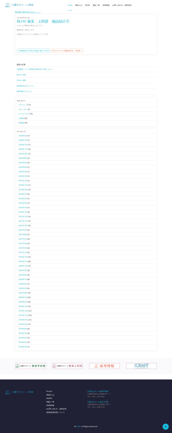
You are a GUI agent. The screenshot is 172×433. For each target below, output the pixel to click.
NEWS (87, 5)
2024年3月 (23, 194)
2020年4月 (23, 293)
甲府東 (21, 123)
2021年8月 (23, 234)
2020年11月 (23, 261)
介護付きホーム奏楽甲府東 (97, 391)
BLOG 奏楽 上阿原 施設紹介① (43, 21)
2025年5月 (23, 162)
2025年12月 (23, 144)
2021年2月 (23, 248)
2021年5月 (23, 239)
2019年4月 (23, 347)
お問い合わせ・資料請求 (122, 5)
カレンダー (23, 109)
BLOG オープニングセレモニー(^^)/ (33, 50)
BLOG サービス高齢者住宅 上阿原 (67, 50)
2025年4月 (23, 167)
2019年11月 (23, 315)
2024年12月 (23, 185)
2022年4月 (23, 203)
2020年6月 (23, 284)
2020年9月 (23, 270)
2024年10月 (23, 189)
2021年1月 (23, 252)
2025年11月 (23, 149)
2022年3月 (23, 207)
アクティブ (23, 105)
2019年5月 (23, 342)
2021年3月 (23, 243)
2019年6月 (23, 338)
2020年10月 (23, 266)
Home (70, 5)
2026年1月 (23, 140)
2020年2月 (23, 302)
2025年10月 (23, 153)
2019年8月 (23, 329)
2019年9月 (23, 324)
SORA (78, 426)
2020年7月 (23, 279)
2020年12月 (23, 257)
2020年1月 (23, 306)
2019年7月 (23, 333)
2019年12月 (23, 311)
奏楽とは (78, 5)
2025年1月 (23, 180)
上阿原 (21, 118)
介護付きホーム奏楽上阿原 (97, 402)
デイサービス (24, 114)
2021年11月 (23, 221)
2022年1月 (23, 212)
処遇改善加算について (55, 412)
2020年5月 (23, 288)
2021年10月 (23, 225)
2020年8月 (23, 275)
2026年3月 (23, 135)
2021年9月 (23, 230)
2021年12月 (23, 216)
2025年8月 (23, 158)
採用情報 (106, 5)
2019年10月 (23, 320)
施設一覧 (96, 5)
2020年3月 (23, 297)
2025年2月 (23, 176)
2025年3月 (23, 171)
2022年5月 (23, 198)
